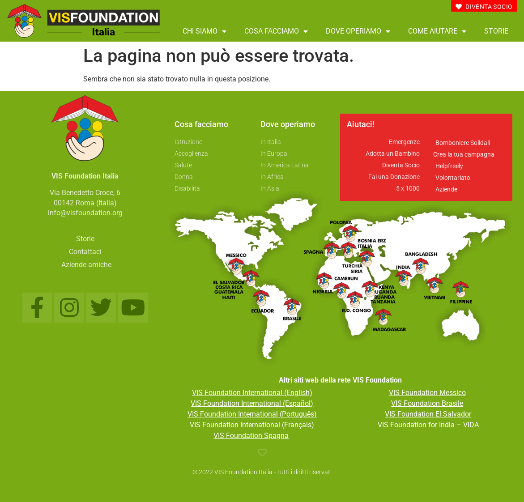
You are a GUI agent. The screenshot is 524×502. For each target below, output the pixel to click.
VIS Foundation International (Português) (252, 414)
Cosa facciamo (276, 31)
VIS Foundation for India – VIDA (428, 425)
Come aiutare (437, 31)
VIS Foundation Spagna (251, 435)
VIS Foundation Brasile (427, 403)
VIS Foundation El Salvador (428, 414)
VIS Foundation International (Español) (252, 403)
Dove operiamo (358, 31)
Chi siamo (204, 31)
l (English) (296, 392)
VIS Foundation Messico (427, 392)
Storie (496, 31)
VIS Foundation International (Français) (252, 425)
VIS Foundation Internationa (236, 392)
